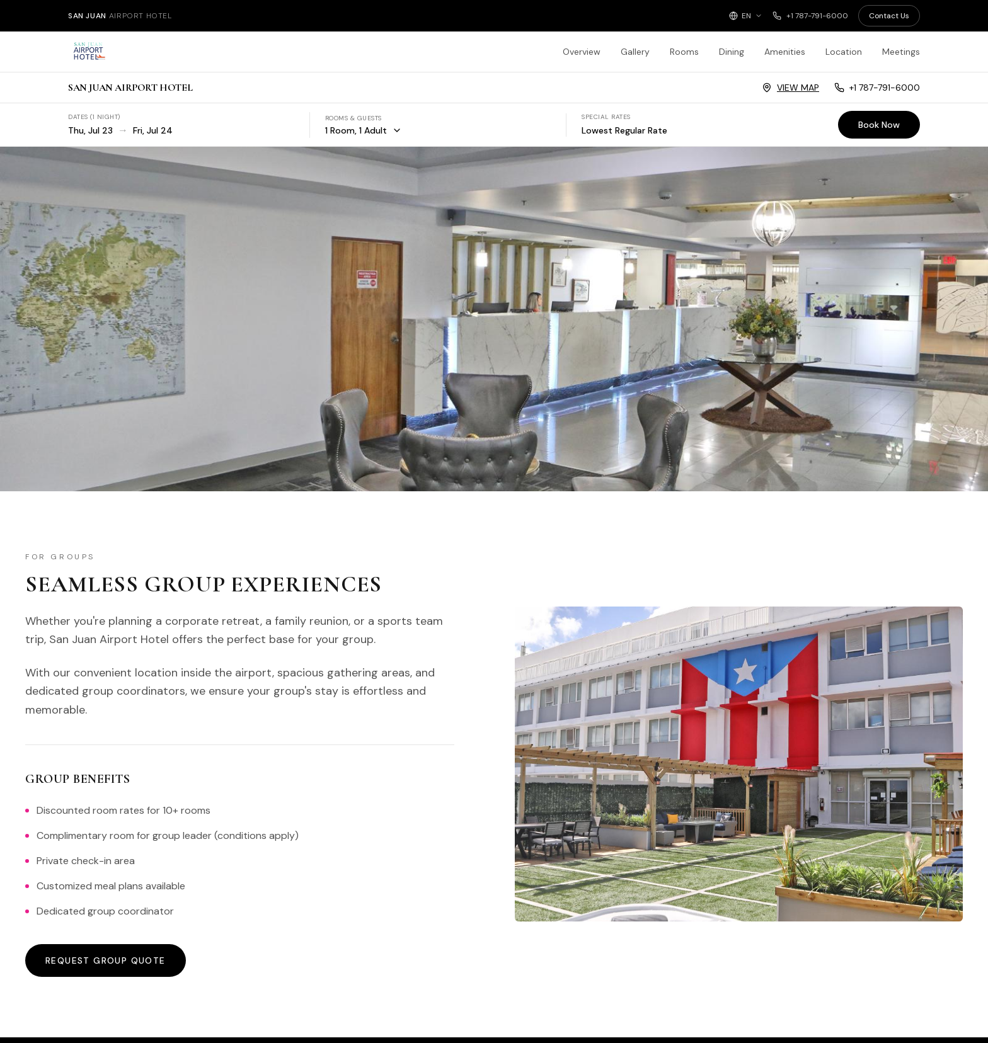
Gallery (635, 51)
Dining (731, 51)
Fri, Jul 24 (153, 130)
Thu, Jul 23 (90, 130)
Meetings (901, 51)
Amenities (784, 51)
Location (843, 51)
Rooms (684, 51)
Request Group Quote (105, 960)
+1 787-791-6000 (810, 16)
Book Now (879, 124)
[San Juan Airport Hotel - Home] (143, 51)
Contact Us (889, 16)
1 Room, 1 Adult (363, 130)
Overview (581, 51)
